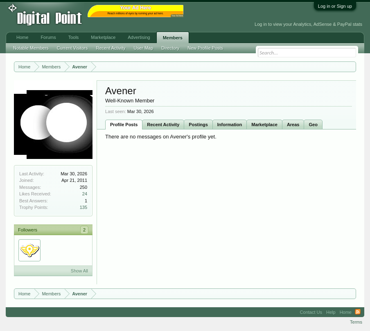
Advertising (139, 37)
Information (229, 124)
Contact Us (311, 312)
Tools (73, 37)
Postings (198, 124)
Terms (356, 322)
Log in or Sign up (335, 6)
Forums (48, 37)
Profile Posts (124, 124)
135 (83, 207)
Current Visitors (72, 47)
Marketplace (264, 124)
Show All (79, 270)
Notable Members (31, 47)
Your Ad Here (177, 16)
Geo (313, 124)
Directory (170, 47)
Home (22, 37)
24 (84, 193)
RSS (357, 312)
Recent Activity (163, 124)
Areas (293, 124)
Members (173, 37)
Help (331, 312)
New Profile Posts (205, 47)
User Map (143, 47)
